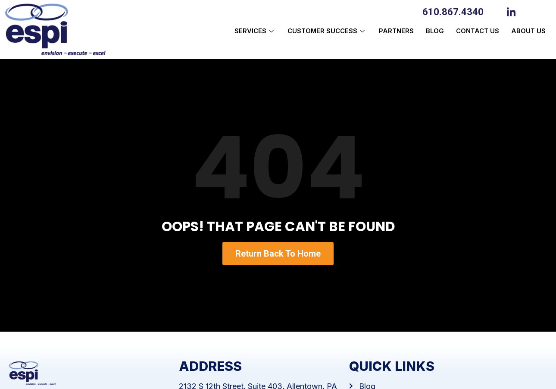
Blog (431, 31)
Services (247, 31)
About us (527, 31)
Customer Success (321, 31)
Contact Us (475, 31)
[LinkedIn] (513, 11)
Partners (391, 31)
